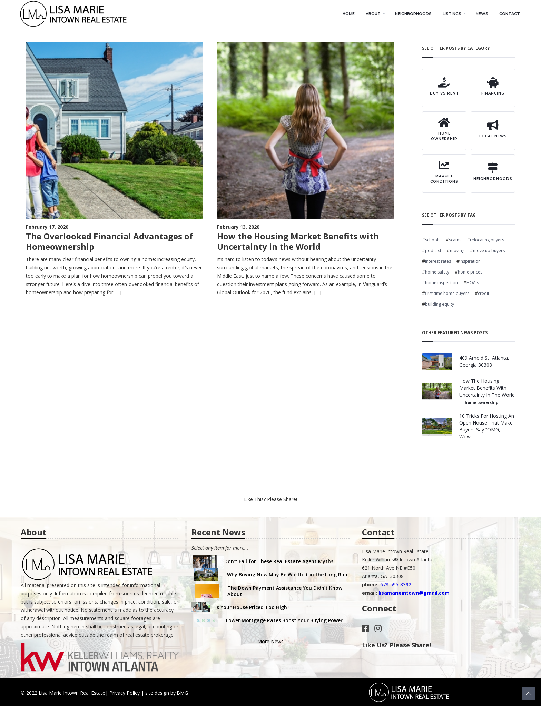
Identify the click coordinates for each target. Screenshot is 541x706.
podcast (433, 250)
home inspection (441, 283)
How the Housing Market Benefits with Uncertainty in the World (487, 388)
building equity (439, 304)
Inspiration (470, 261)
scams (455, 240)
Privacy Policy (124, 692)
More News (270, 641)
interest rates (438, 261)
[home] (75, 14)
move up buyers (489, 250)
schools (432, 240)
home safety (437, 272)
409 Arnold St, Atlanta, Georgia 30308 (484, 361)
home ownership (481, 402)
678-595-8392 (395, 584)
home (349, 13)
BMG (182, 692)
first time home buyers (447, 293)
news (482, 13)
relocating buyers (487, 240)
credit (483, 293)
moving (457, 250)
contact (509, 13)
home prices (470, 272)
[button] (375, 14)
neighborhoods (413, 13)
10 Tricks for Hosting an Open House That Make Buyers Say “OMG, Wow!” (486, 426)
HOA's (472, 283)
